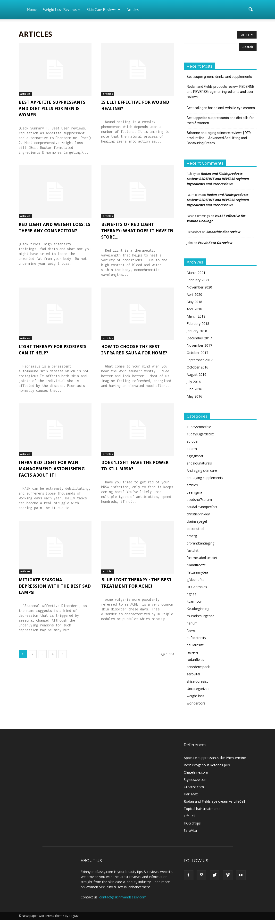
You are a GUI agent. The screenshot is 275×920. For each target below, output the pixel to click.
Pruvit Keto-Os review (215, 242)
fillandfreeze (196, 565)
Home (32, 10)
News (191, 630)
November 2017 (199, 345)
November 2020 (199, 287)
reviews (193, 652)
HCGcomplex (197, 586)
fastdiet (193, 550)
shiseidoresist (197, 681)
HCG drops (192, 823)
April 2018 (194, 309)
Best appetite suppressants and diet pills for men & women (52, 108)
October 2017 (197, 352)
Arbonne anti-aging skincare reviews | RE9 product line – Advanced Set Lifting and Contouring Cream (219, 138)
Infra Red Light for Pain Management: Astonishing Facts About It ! (52, 469)
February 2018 (198, 323)
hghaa (191, 594)
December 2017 (199, 338)
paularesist (195, 645)
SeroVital (191, 830)
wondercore (196, 703)
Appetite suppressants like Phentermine (215, 757)
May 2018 (194, 301)
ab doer (193, 441)
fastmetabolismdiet (202, 557)
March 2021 (196, 272)
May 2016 (194, 396)
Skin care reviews (103, 10)
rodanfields (195, 659)
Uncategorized (198, 688)
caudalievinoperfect (202, 506)
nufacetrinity (196, 637)
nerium (192, 623)
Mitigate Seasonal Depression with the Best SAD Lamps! (55, 586)
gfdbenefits (195, 579)
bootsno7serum (199, 499)
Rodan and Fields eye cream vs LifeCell (214, 801)
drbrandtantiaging (200, 543)
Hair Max (191, 794)
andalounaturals (199, 463)
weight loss (195, 696)
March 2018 (196, 316)
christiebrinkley (198, 514)
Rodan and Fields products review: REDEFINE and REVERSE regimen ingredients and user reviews (220, 92)
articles (25, 94)
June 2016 (194, 389)
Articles (132, 10)
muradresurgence (200, 616)
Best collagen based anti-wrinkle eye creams (221, 108)
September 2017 (200, 360)
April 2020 (194, 294)
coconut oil (195, 528)
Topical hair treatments (202, 808)
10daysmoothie (199, 426)
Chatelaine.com (196, 772)
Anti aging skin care (202, 470)
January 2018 (197, 330)
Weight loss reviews (62, 10)
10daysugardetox (200, 434)
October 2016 (197, 367)
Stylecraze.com (196, 779)
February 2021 (198, 280)
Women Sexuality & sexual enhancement (118, 887)
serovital (193, 674)
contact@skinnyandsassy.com (122, 897)
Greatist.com (194, 786)
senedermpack (198, 666)
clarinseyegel (197, 521)
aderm (192, 448)
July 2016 (194, 381)
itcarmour (194, 601)
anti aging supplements (205, 477)
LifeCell (189, 816)
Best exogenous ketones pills (207, 765)
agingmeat (195, 456)
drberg (192, 536)
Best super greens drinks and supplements (219, 77)
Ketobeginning (198, 608)
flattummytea (197, 572)
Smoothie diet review (223, 232)
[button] (251, 10)
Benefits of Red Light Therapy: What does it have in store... (137, 231)
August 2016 (196, 374)
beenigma (194, 492)
